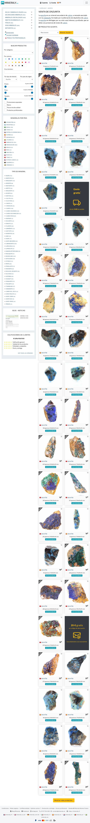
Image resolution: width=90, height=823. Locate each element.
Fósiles (9, 23)
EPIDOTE (9, 223)
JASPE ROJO (10, 299)
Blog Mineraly (15, 811)
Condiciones (5, 808)
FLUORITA (9, 226)
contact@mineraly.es (59, 811)
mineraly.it (45, 814)
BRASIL (9, 127)
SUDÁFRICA (10, 162)
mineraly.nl (67, 814)
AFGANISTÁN (10, 122)
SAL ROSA (9, 273)
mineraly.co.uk (19, 814)
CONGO (9, 129)
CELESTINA (10, 201)
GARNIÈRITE (10, 228)
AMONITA (9, 183)
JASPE (9, 238)
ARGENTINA (10, 124)
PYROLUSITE (10, 266)
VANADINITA (10, 288)
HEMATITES (10, 233)
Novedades (9, 33)
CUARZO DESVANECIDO (13, 213)
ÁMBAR (9, 304)
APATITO (9, 188)
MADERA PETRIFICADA (13, 251)
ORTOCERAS (10, 258)
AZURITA (9, 193)
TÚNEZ (9, 157)
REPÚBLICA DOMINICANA (14, 132)
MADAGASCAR (11, 144)
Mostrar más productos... (63, 800)
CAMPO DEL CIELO (12, 291)
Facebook (25, 811)
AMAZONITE (10, 180)
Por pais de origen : (26, 76)
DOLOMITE (10, 221)
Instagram (34, 811)
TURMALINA (10, 286)
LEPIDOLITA (10, 248)
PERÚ (8, 150)
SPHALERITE (10, 281)
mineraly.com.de (33, 814)
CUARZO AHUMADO (12, 211)
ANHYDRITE (10, 185)
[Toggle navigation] (86, 3)
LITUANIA (10, 139)
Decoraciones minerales (15, 15)
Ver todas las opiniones (25, 353)
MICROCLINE (11, 256)
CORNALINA (10, 206)
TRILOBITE (10, 283)
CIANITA (9, 203)
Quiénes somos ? (36, 808)
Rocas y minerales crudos (15, 12)
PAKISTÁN (10, 152)
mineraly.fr (8, 814)
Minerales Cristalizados (15, 17)
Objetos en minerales (14, 20)
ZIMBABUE (10, 165)
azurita (43, 63)
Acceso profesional (61, 808)
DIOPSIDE (9, 218)
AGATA (9, 175)
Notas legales (14, 808)
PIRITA (8, 263)
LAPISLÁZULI (10, 246)
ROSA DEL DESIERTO (12, 271)
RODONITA (10, 268)
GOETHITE (10, 231)
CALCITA (9, 198)
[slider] (5, 87)
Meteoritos (10, 28)
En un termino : (8, 69)
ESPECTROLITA (11, 294)
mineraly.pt (78, 814)
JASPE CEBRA (10, 296)
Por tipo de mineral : (10, 76)
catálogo (43, 8)
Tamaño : (7, 96)
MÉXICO (9, 147)
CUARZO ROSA (11, 216)
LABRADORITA (11, 243)
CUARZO (9, 208)
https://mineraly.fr (74, 811)
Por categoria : (8, 50)
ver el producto (50, 69)
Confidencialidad (24, 808)
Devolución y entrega (48, 808)
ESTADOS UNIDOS (12, 160)
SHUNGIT (9, 278)
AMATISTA (10, 178)
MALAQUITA (10, 253)
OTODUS (9, 261)
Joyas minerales (12, 25)
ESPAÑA (9, 134)
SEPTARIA (9, 276)
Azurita (50, 8)
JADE (8, 236)
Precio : (6, 84)
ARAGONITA (10, 190)
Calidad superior (11, 35)
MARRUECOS (11, 142)
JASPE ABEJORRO (11, 241)
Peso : (6, 90)
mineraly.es (56, 814)
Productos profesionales (15, 38)
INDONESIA (10, 137)
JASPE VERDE (10, 301)
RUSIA (9, 155)
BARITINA (9, 196)
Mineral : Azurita (66, 32)
